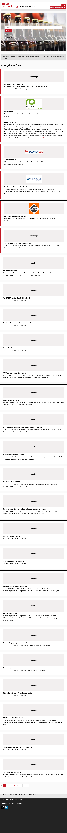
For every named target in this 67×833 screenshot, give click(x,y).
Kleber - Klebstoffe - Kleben (12, 114)
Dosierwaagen (54, 591)
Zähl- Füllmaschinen (33, 275)
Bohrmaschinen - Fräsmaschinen (14, 87)
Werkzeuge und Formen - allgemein (31, 89)
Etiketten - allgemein (17, 377)
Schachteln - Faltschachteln (13, 162)
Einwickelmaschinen (33, 402)
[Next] (27, 785)
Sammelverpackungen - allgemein (38, 457)
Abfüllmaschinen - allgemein (13, 218)
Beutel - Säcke (7, 375)
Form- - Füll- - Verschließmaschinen (37, 87)
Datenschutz (13, 794)
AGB (36, 794)
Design (52, 430)
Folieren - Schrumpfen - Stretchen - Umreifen (17, 720)
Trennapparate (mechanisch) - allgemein (41, 189)
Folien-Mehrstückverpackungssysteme (49, 722)
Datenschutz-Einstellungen (26, 794)
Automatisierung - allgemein (36, 774)
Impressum (4, 794)
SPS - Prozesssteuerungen (30, 777)
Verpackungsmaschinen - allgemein (15, 189)
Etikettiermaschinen (30, 273)
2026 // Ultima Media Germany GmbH (12, 799)
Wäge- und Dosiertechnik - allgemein (15, 588)
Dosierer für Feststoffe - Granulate (38, 591)
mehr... (43, 138)
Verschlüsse (22, 221)
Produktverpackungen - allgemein (46, 484)
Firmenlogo (34, 77)
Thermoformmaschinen (11, 89)
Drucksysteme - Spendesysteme (13, 273)
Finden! (8, 30)
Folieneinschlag (55, 191)
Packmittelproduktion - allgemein (15, 191)
